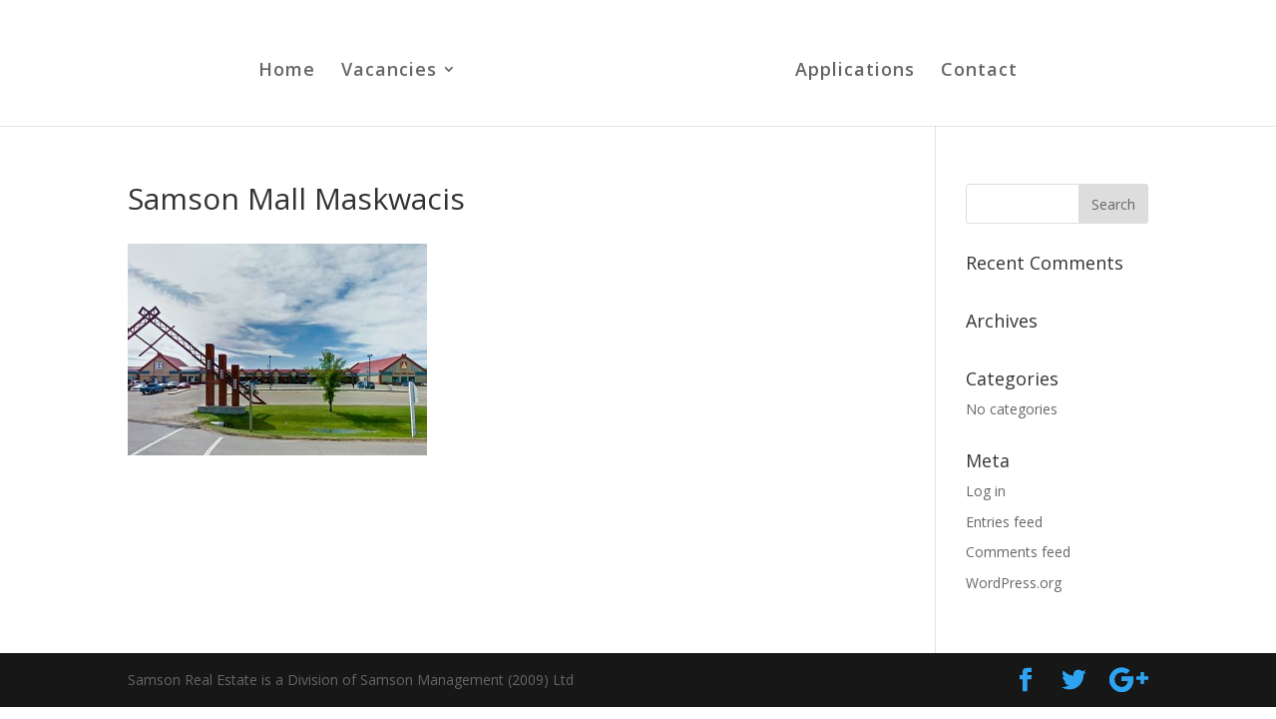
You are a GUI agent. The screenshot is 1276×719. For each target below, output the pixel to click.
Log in (986, 490)
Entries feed (1004, 521)
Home (286, 71)
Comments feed (1018, 551)
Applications (855, 71)
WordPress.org (1014, 582)
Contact (979, 71)
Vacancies (389, 71)
